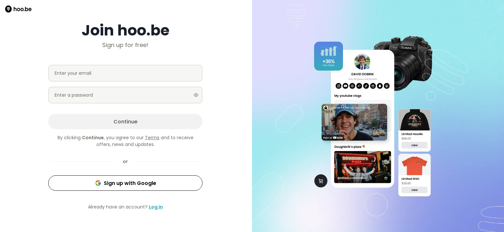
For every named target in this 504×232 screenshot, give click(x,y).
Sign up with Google (125, 183)
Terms (152, 137)
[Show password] (196, 95)
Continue (125, 121)
